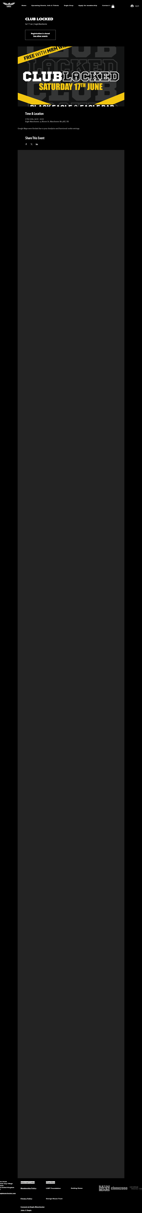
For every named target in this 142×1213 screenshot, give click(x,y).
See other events (40, 36)
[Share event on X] (31, 144)
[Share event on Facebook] (26, 144)
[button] (112, 6)
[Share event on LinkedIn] (37, 144)
